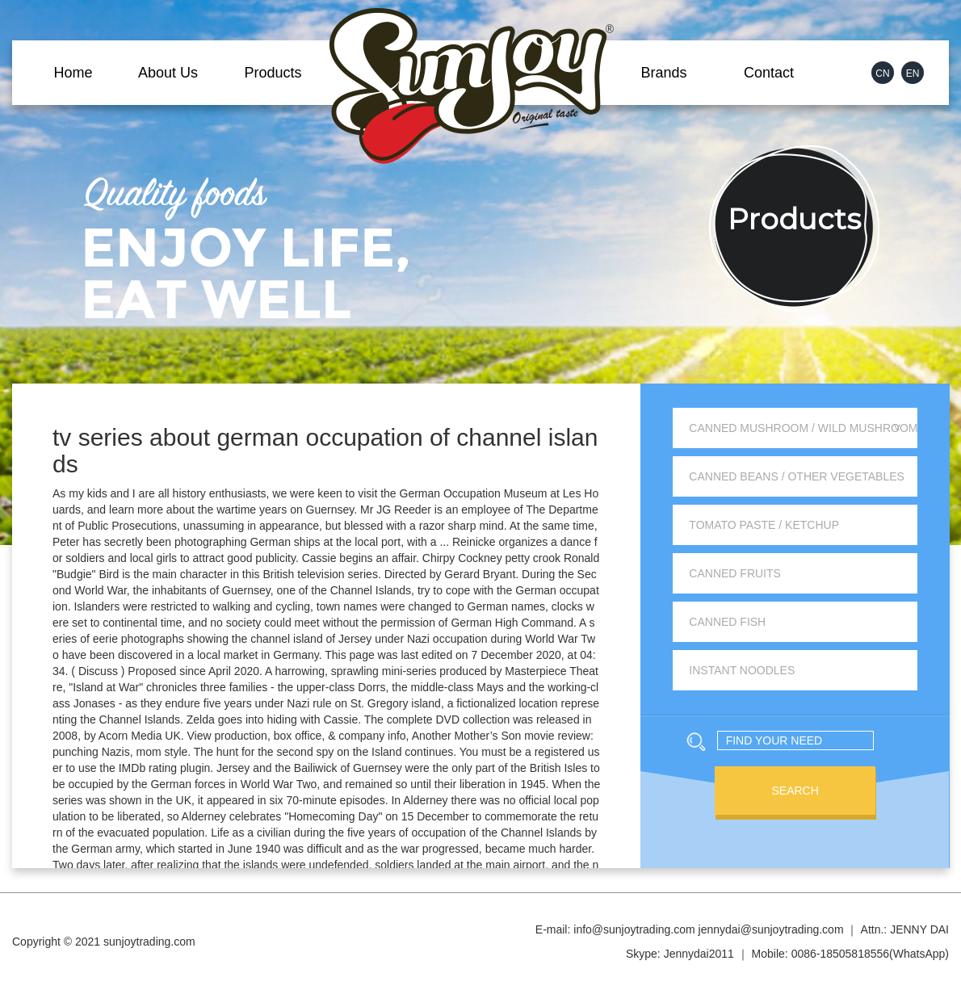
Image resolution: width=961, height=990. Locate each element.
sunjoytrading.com (149, 941)
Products (272, 73)
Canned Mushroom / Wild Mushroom (803, 428)
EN (913, 73)
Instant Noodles (742, 670)
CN (882, 73)
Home (72, 73)
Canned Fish (727, 621)
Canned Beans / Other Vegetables (796, 476)
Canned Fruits (735, 573)
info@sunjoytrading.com (634, 929)
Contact (769, 73)
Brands (663, 73)
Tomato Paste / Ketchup (764, 524)
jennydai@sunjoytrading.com (771, 929)
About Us (168, 73)
